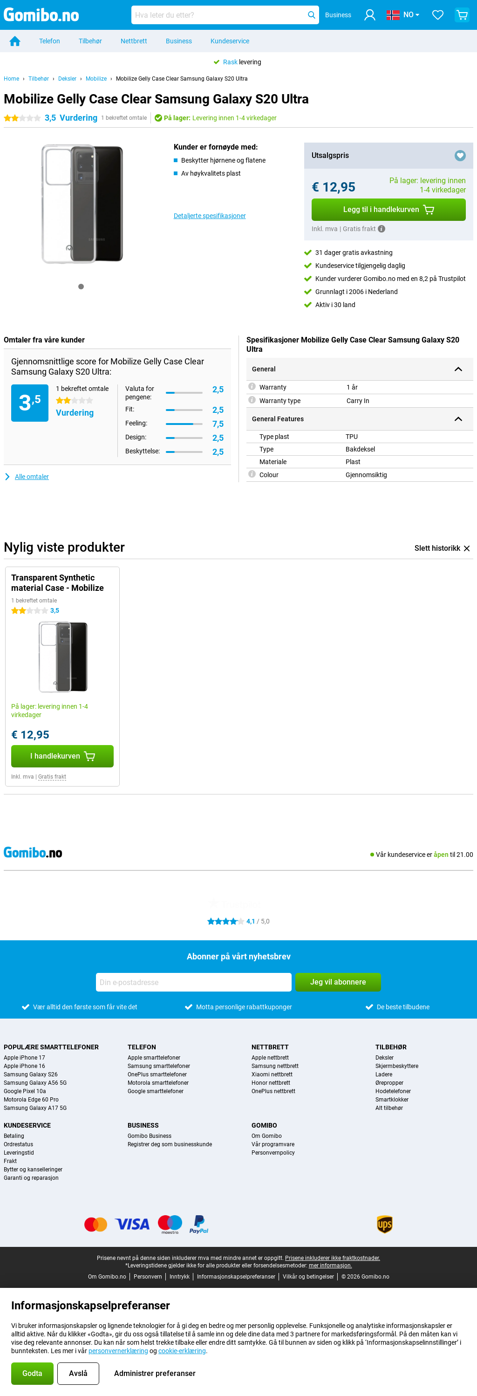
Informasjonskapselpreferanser (236, 1276)
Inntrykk (180, 1276)
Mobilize (96, 78)
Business (179, 41)
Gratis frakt (52, 776)
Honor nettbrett (271, 1083)
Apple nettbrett (270, 1057)
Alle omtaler (26, 476)
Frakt (10, 1161)
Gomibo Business (149, 1136)
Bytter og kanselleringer (33, 1169)
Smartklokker (392, 1099)
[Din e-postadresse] (194, 982)
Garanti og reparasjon (31, 1178)
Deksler (67, 78)
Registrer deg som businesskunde (170, 1144)
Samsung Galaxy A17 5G (35, 1108)
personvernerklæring (118, 1351)
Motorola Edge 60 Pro (31, 1099)
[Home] (15, 41)
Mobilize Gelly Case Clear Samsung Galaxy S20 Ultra (182, 78)
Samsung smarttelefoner (159, 1066)
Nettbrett (134, 41)
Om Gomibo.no (107, 1276)
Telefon (49, 41)
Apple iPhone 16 (24, 1066)
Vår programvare (273, 1144)
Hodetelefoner (393, 1091)
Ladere (383, 1074)
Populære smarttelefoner (51, 1047)
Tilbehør (90, 41)
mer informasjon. (330, 1265)
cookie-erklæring (182, 1351)
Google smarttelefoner (156, 1091)
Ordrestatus (18, 1144)
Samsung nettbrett (275, 1066)
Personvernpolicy (273, 1153)
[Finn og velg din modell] (225, 15)
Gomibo (264, 1125)
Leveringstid (19, 1153)
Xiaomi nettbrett (272, 1074)
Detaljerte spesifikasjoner (210, 215)
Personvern (148, 1276)
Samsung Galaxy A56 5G (35, 1083)
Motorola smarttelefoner (158, 1083)
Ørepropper (389, 1083)
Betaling (14, 1136)
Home (11, 78)
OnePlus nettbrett (273, 1091)
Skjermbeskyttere (396, 1066)
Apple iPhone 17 (24, 1057)
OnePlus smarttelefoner (157, 1074)
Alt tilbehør (389, 1108)
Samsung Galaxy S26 (31, 1074)
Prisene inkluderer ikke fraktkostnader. (332, 1258)
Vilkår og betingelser (308, 1276)
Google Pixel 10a (25, 1091)
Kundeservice (230, 41)
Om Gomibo (267, 1136)
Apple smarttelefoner (154, 1057)
